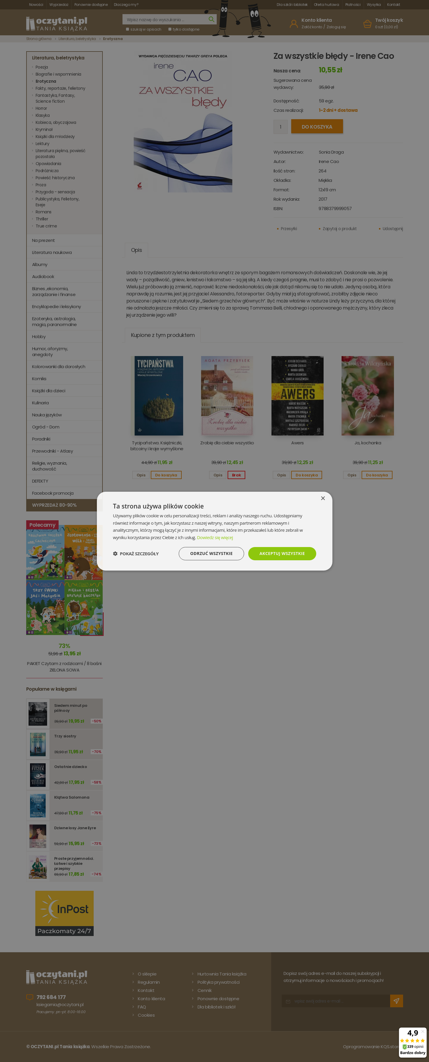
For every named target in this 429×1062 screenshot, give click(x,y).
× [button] (323, 498)
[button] (136, 553)
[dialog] (214, 531)
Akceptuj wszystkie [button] (282, 553)
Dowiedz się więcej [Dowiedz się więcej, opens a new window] (215, 537)
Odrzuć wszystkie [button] (211, 553)
